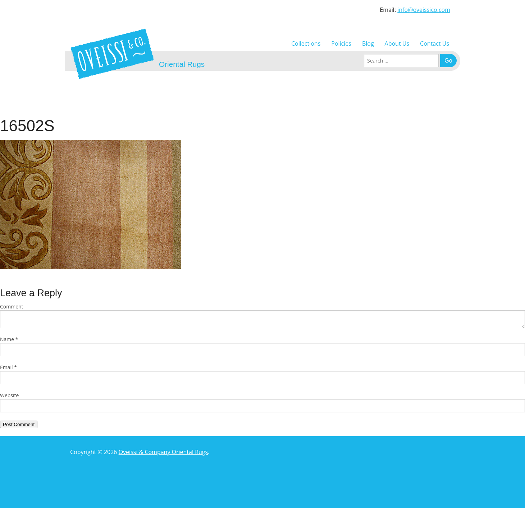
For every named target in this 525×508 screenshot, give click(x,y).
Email (8, 367)
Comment (11, 306)
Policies (341, 43)
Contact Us (434, 43)
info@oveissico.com (423, 10)
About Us (397, 43)
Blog (368, 43)
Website (9, 395)
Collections (305, 43)
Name (9, 339)
